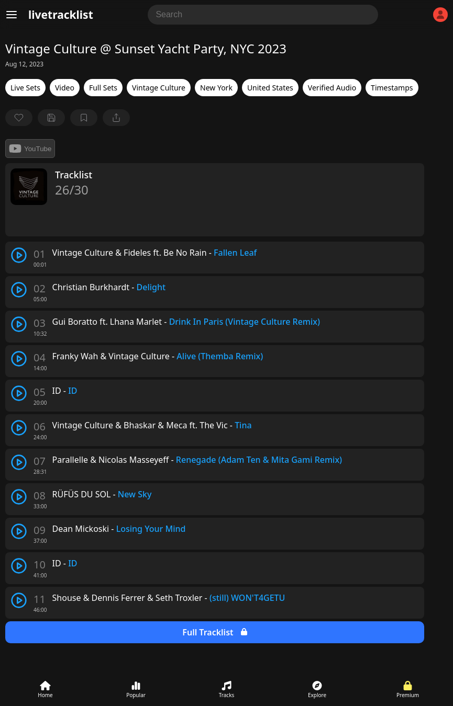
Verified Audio (332, 88)
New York (216, 88)
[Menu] (11, 14)
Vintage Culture (158, 88)
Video (64, 88)
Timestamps (392, 88)
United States (270, 88)
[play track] (18, 255)
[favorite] (18, 117)
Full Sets (103, 88)
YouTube (30, 148)
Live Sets (25, 88)
